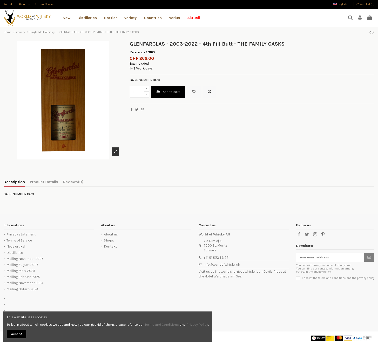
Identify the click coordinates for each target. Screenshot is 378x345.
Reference (137, 52)
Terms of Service (44, 4)
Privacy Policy (197, 325)
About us (24, 4)
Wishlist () (365, 4)
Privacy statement (21, 234)
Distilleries (15, 253)
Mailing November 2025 (25, 259)
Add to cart (168, 92)
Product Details (44, 181)
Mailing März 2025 (21, 271)
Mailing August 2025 (22, 265)
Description (14, 181)
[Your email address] (330, 257)
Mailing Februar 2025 (23, 277)
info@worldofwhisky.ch (222, 264)
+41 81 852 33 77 (216, 257)
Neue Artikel (16, 246)
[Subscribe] (369, 257)
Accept (16, 334)
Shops (109, 240)
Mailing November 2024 (25, 283)
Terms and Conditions (162, 325)
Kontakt (9, 4)
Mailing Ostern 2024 (22, 289)
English (342, 4)
